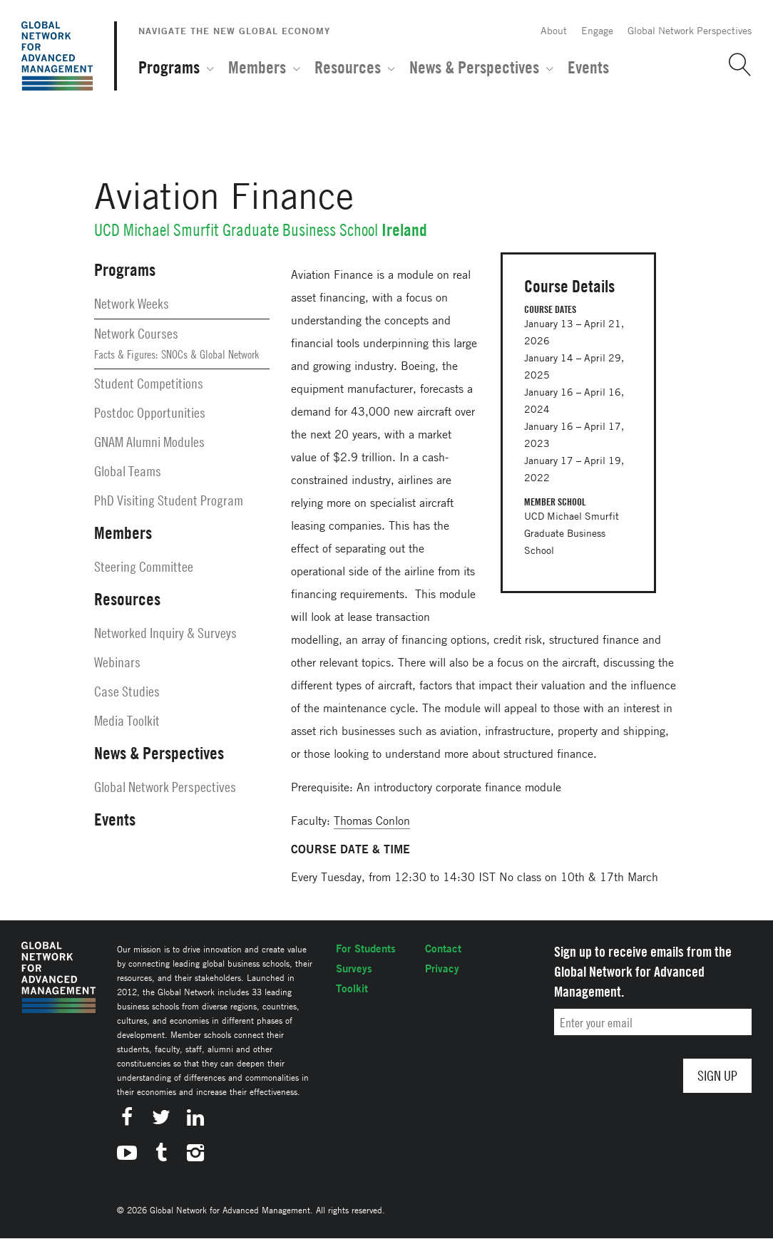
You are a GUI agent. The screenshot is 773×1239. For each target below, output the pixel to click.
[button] (734, 64)
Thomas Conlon (372, 820)
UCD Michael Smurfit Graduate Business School (236, 230)
